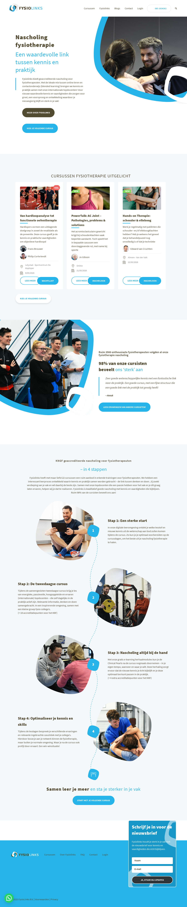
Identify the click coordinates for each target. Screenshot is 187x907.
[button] (9, 898)
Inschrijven (98, 280)
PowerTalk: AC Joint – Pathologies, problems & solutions (88, 220)
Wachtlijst (48, 280)
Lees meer (30, 280)
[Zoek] (176, 8)
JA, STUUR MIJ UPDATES (152, 881)
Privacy (54, 900)
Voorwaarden (42, 900)
